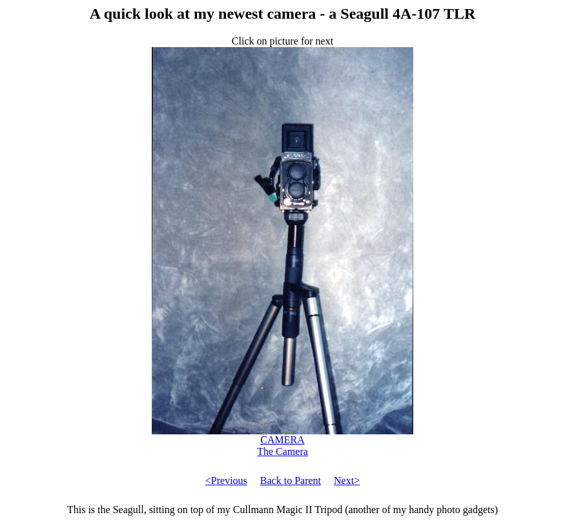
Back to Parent (290, 480)
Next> (347, 480)
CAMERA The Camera (282, 441)
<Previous (226, 480)
